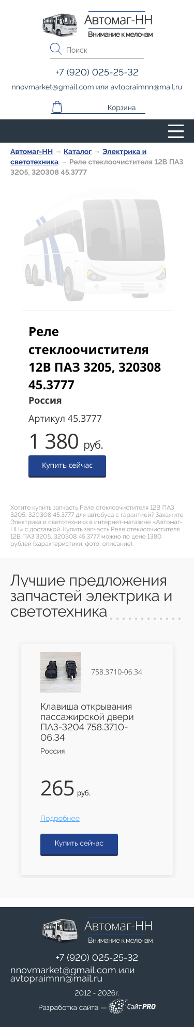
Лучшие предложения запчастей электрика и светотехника (91, 596)
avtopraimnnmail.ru (56, 978)
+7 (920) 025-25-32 (97, 958)
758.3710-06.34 (116, 672)
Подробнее (60, 819)
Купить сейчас (67, 465)
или (72, 975)
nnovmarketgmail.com (63, 970)
